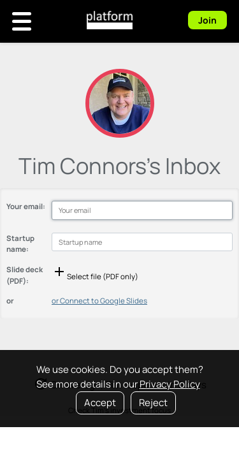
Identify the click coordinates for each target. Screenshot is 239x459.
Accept (100, 402)
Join (207, 20)
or (10, 300)
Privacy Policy (170, 384)
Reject (153, 402)
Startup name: (20, 243)
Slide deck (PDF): (24, 275)
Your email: (25, 206)
